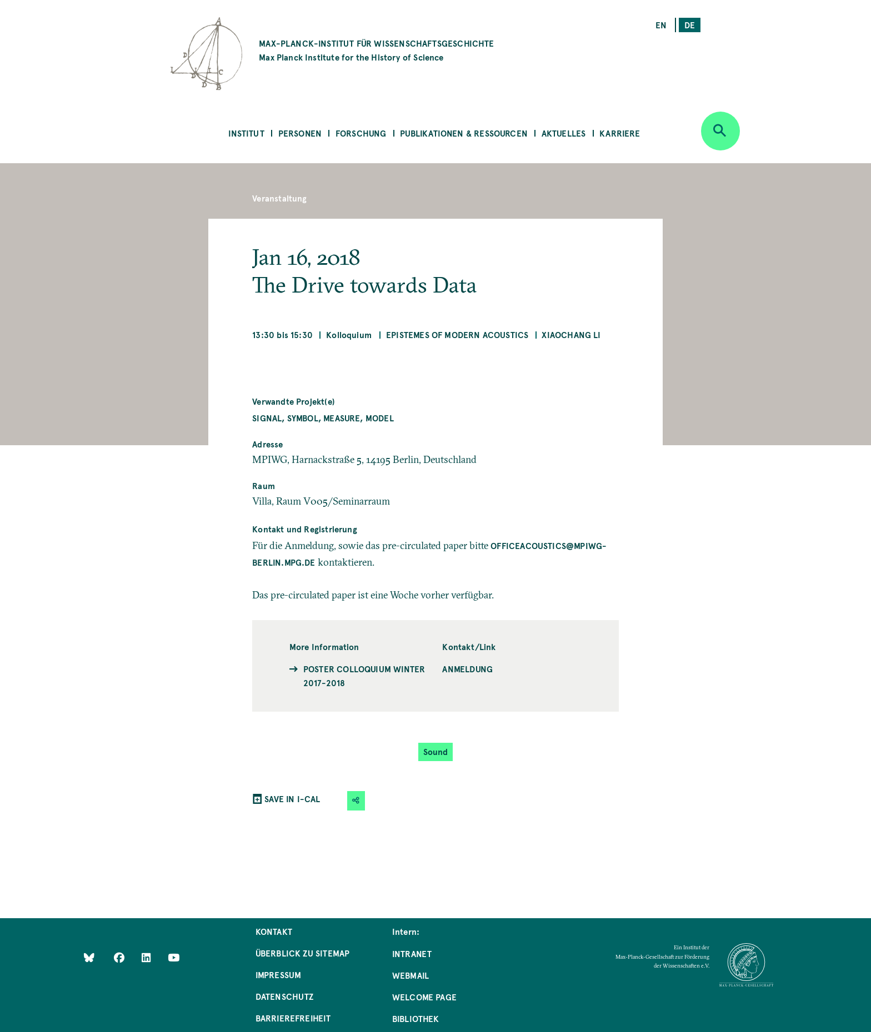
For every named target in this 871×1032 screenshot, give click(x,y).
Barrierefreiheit (293, 1018)
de (689, 25)
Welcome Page (424, 997)
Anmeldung (467, 668)
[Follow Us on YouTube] (173, 957)
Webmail (410, 975)
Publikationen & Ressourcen (464, 133)
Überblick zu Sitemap (303, 953)
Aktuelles (564, 133)
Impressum (279, 974)
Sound (435, 751)
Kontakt (274, 931)
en (661, 25)
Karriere (619, 133)
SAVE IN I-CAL (292, 798)
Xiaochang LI (571, 334)
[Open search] (720, 131)
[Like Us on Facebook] (120, 957)
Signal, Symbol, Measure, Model (322, 418)
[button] (356, 801)
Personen (300, 133)
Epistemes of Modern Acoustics (457, 334)
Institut (246, 133)
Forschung (361, 133)
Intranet (412, 953)
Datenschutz (285, 996)
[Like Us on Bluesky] (89, 957)
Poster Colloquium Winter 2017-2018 (364, 675)
